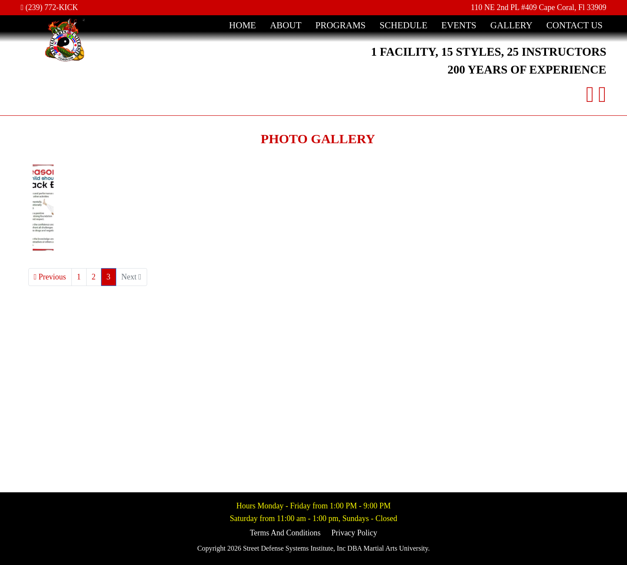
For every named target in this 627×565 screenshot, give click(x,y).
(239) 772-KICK (49, 7)
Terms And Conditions (285, 532)
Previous (50, 276)
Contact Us (574, 25)
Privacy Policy (354, 532)
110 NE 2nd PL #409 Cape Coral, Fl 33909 (538, 7)
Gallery (511, 25)
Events (458, 25)
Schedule (404, 25)
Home (242, 25)
